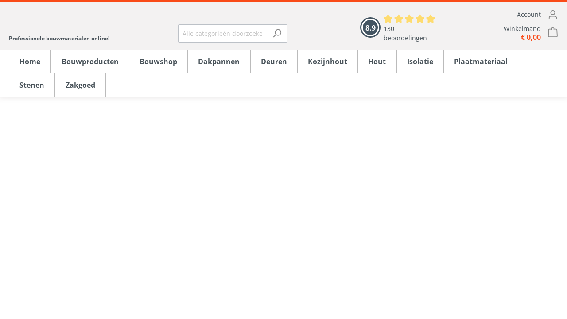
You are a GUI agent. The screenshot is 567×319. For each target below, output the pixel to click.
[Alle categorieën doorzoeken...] (222, 33)
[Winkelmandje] (507, 33)
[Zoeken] (277, 33)
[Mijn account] (507, 14)
